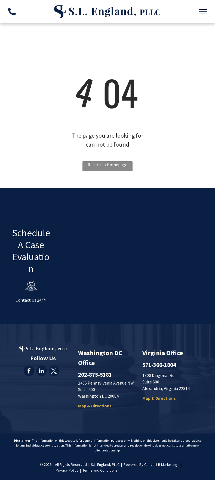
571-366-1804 (159, 364)
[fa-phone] (12, 16)
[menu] (203, 12)
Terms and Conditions (100, 470)
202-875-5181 (95, 374)
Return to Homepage (107, 164)
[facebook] (29, 371)
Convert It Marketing (160, 464)
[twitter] (54, 371)
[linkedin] (41, 371)
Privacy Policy (67, 470)
